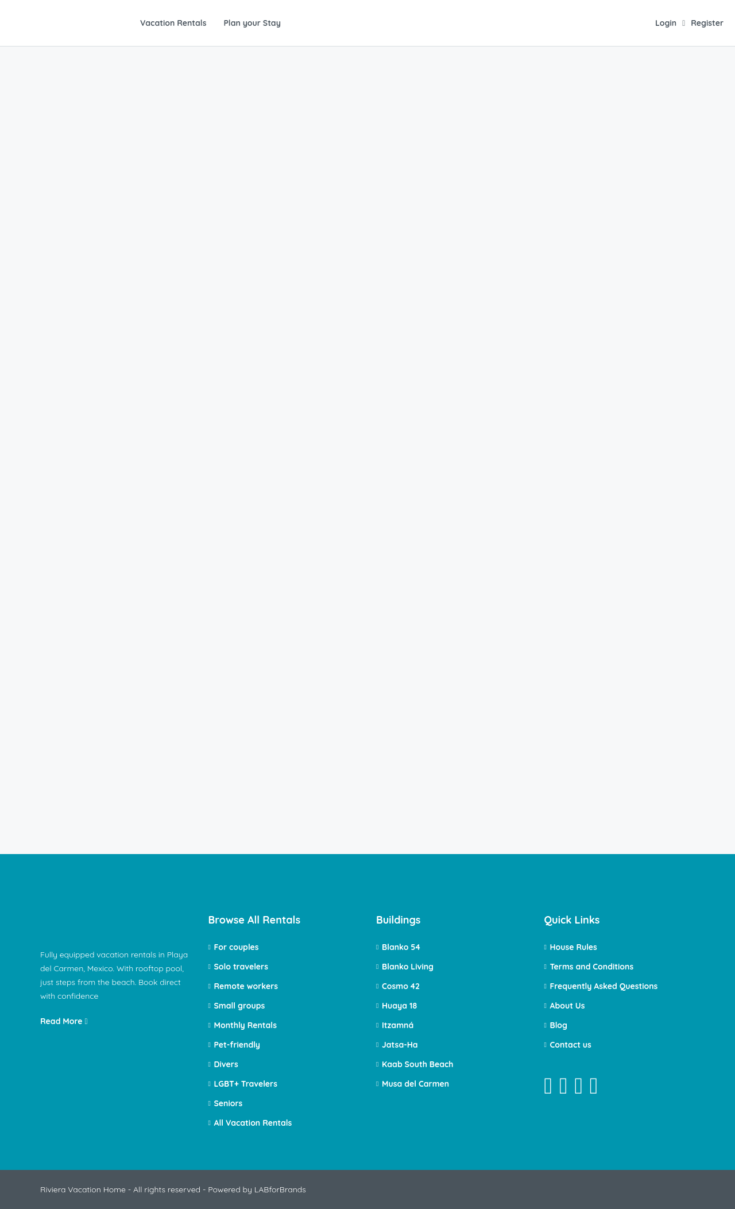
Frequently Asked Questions (604, 986)
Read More (64, 1021)
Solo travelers (241, 966)
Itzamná (397, 1025)
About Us (567, 1006)
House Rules (573, 947)
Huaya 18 (399, 1006)
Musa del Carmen (415, 1084)
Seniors (228, 1103)
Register (707, 23)
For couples (236, 947)
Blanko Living (408, 966)
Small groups (239, 1006)
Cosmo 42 (401, 986)
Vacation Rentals (173, 23)
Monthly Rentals (245, 1025)
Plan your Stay (251, 23)
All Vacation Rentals (253, 1123)
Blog (558, 1025)
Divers (226, 1064)
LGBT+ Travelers (245, 1084)
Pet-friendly (237, 1045)
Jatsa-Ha (400, 1045)
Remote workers (246, 986)
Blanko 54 (401, 947)
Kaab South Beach (418, 1064)
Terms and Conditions (592, 966)
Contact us (570, 1045)
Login (665, 23)
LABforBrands (280, 1189)
